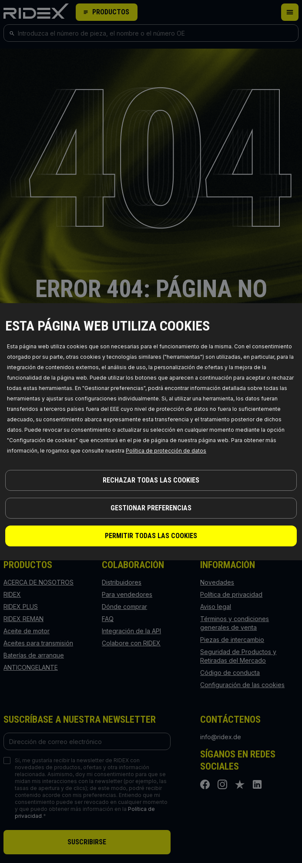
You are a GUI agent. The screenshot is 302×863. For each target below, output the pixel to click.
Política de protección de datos (166, 450)
